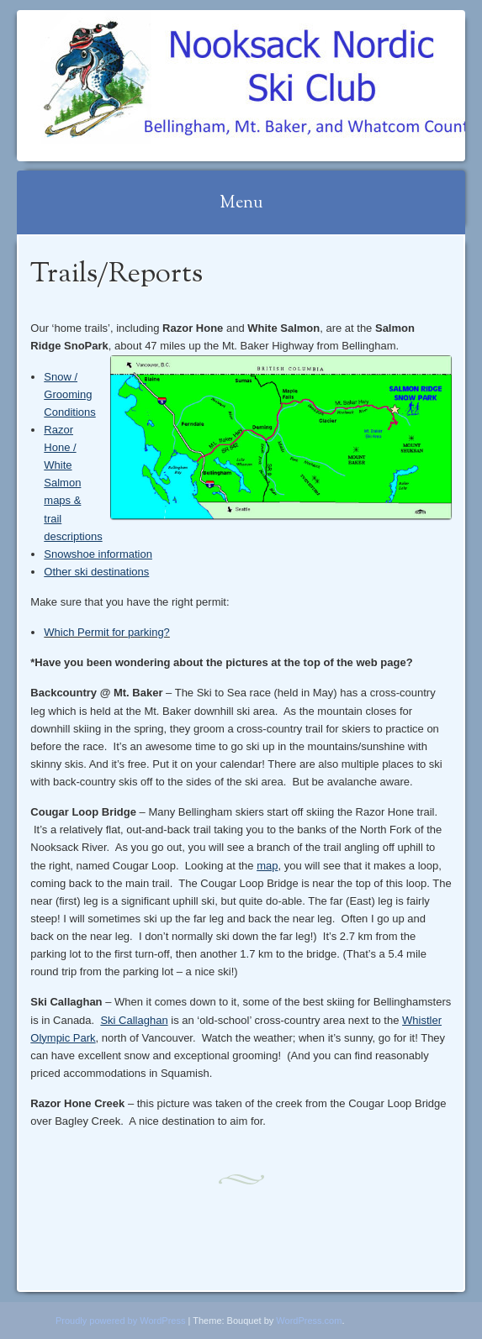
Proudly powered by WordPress (120, 1320)
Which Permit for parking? (107, 632)
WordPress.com (309, 1320)
